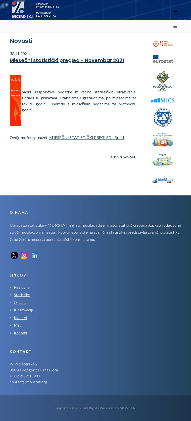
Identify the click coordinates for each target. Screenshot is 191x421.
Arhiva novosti (123, 157)
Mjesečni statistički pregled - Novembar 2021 (67, 60)
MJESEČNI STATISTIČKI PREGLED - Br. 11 (86, 137)
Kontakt (20, 333)
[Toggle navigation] (175, 10)
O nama (20, 302)
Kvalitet (20, 317)
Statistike (22, 294)
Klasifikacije (24, 310)
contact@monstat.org (28, 381)
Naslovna (22, 287)
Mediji (19, 325)
